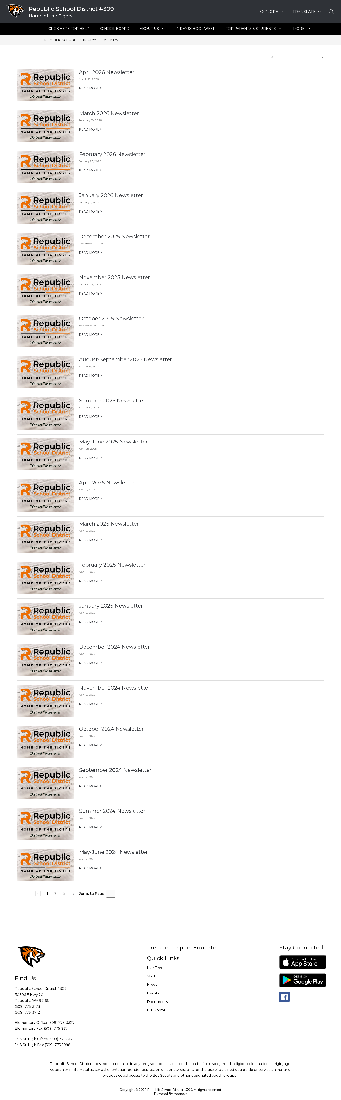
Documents (157, 1002)
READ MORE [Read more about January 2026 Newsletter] (90, 211)
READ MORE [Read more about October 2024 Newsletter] (90, 745)
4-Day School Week (195, 29)
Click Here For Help (68, 29)
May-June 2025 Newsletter (113, 441)
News (115, 40)
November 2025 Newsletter (114, 277)
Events (153, 993)
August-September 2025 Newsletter (125, 359)
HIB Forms (156, 1010)
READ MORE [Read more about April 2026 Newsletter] (90, 88)
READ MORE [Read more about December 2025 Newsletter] (90, 253)
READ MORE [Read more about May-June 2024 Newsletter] (90, 868)
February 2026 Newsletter (112, 154)
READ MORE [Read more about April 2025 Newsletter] (90, 499)
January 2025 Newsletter (111, 606)
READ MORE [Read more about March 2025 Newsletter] (90, 540)
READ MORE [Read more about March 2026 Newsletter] (90, 129)
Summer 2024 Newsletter (112, 811)
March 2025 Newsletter (109, 524)
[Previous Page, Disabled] (38, 893)
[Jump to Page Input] (110, 894)
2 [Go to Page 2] (55, 894)
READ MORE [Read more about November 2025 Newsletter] (90, 294)
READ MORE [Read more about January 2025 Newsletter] (90, 622)
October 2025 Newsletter (111, 318)
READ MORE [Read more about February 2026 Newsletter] (90, 170)
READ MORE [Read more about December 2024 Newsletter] (90, 663)
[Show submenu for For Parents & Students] (251, 28)
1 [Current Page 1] (47, 894)
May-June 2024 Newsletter (113, 852)
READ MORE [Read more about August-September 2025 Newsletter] (90, 376)
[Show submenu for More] (298, 28)
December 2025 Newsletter (114, 236)
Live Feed (155, 968)
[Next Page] (73, 893)
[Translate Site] (306, 11)
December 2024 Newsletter (114, 647)
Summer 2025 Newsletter (112, 400)
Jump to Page (91, 894)
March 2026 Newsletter (109, 113)
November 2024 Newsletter (114, 688)
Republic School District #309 (72, 40)
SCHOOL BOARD (114, 29)
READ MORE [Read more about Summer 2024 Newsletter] (90, 827)
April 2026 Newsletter (106, 72)
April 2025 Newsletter (106, 482)
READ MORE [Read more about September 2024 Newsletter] (90, 786)
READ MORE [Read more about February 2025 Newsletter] (90, 581)
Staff (151, 976)
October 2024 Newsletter (111, 729)
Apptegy (180, 1094)
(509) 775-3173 (27, 1006)
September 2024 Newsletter (115, 770)
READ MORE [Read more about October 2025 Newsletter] (90, 335)
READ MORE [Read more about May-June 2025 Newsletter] (90, 458)
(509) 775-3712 (27, 1012)
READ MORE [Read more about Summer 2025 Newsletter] (90, 417)
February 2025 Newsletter (112, 565)
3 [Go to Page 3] (64, 894)
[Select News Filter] (297, 57)
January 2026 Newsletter (111, 195)
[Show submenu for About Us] (149, 28)
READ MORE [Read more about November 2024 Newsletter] (90, 704)
